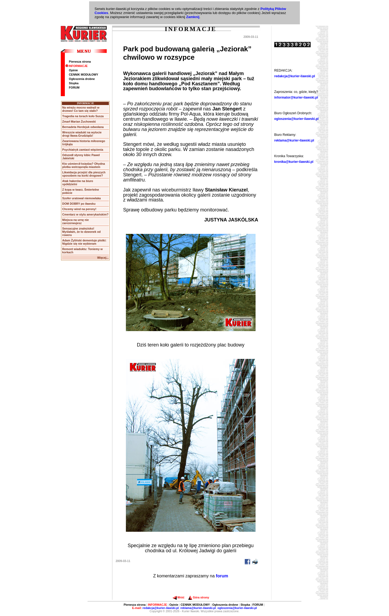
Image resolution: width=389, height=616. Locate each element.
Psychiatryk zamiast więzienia (82, 149)
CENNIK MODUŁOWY (83, 74)
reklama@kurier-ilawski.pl (294, 140)
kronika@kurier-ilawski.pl (293, 162)
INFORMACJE (76, 66)
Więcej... (103, 257)
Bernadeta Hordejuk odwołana (82, 127)
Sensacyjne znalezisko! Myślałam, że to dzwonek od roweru (81, 232)
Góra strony (198, 597)
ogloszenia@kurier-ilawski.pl (296, 119)
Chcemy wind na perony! (79, 209)
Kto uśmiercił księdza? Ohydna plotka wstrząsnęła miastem (83, 165)
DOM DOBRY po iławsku (78, 203)
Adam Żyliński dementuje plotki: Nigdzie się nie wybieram (84, 242)
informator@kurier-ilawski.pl (296, 97)
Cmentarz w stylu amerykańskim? (85, 214)
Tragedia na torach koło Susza (82, 116)
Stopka (74, 83)
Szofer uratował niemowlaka (81, 198)
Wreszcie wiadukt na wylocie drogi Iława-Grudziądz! (82, 134)
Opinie (73, 70)
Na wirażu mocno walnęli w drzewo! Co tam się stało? (80, 109)
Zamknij (192, 17)
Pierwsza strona (80, 61)
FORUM (74, 87)
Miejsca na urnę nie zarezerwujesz (75, 221)
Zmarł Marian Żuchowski (79, 121)
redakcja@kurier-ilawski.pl (294, 76)
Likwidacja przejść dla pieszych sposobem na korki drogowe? (83, 174)
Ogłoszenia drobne (82, 78)
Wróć (178, 597)
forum (222, 576)
